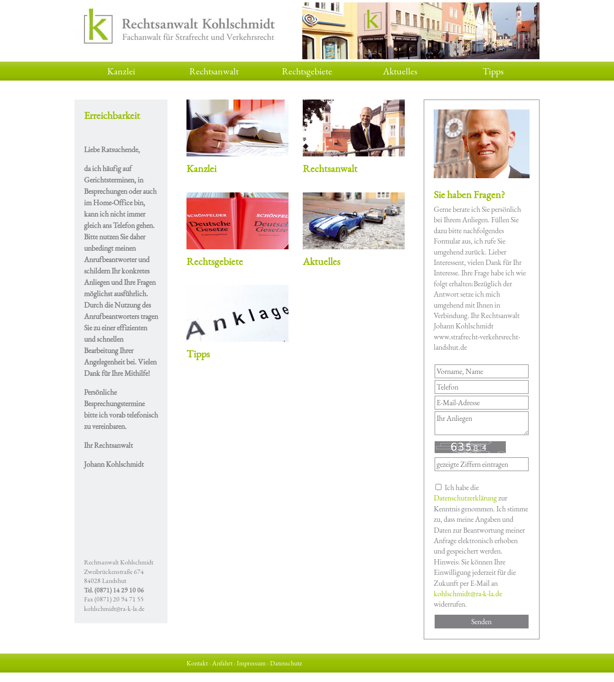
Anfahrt (222, 663)
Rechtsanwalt (214, 71)
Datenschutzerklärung (465, 498)
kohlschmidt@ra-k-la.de (114, 608)
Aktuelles (400, 71)
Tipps (493, 71)
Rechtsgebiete (307, 71)
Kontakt (197, 663)
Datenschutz (286, 663)
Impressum (251, 663)
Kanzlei (121, 71)
